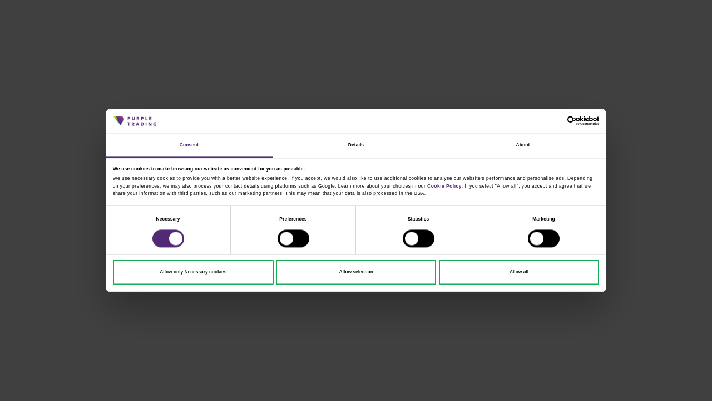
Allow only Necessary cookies (193, 272)
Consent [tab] (189, 145)
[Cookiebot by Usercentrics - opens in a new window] (550, 121)
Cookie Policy (444, 186)
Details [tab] (356, 145)
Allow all (519, 272)
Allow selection (356, 272)
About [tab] (523, 145)
